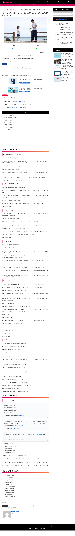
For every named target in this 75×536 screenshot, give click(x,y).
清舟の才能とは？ (7, 122)
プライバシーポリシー (35, 526)
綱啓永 (35, 506)
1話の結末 (6, 125)
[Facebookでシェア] (37, 45)
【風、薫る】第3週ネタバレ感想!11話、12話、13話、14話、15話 (63, 24)
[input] (63, 14)
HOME (17, 526)
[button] (72, 14)
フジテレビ (5, 506)
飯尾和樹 (14, 507)
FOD (20, 101)
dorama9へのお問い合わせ (46, 526)
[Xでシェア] (13, 45)
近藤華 (4, 507)
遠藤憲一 (9, 507)
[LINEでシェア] (37, 48)
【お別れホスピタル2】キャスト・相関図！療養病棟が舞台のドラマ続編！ (63, 38)
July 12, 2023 (22, 415)
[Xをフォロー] (12, 514)
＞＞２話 (26, 499)
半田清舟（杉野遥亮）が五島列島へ (11, 117)
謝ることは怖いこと (8, 124)
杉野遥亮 (21, 506)
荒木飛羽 (40, 506)
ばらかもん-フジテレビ (11, 502)
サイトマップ (26, 526)
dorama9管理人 (15, 511)
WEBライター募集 (55, 526)
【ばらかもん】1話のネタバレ (9, 115)
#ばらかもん (12, 412)
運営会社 (21, 526)
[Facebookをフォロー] (14, 514)
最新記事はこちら (62, 19)
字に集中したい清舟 (8, 120)
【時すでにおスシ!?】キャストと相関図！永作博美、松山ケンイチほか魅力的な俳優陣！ (63, 33)
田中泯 (31, 506)
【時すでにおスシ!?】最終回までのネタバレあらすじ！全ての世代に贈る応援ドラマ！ (63, 28)
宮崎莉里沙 (16, 506)
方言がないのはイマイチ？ (9, 129)
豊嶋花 (45, 506)
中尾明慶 (11, 506)
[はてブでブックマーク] (13, 48)
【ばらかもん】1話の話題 (8, 127)
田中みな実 (26, 506)
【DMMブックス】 (15, 107)
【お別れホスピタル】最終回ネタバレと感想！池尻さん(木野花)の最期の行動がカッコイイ (63, 44)
